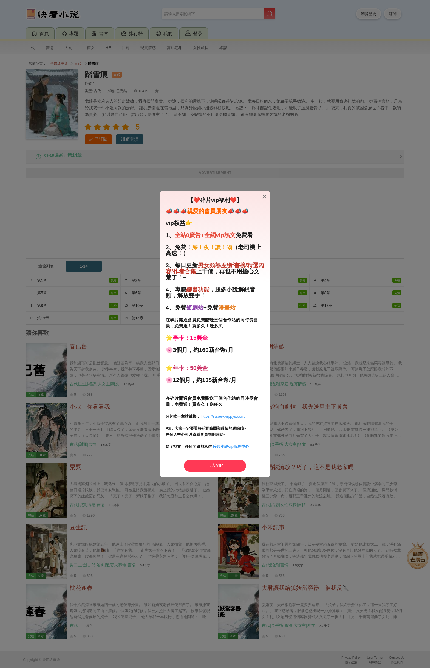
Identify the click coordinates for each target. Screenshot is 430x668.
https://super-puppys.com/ (223, 416)
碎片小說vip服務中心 (231, 446)
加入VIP (215, 465)
